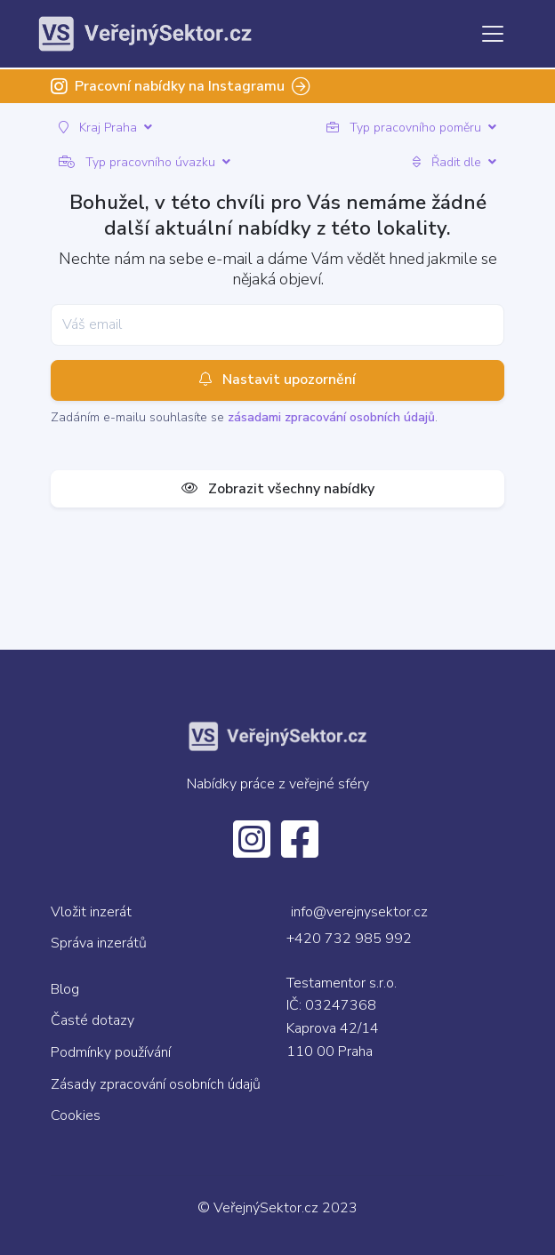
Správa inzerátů (99, 943)
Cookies (76, 1115)
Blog (65, 989)
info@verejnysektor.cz (359, 912)
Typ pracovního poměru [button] (411, 127)
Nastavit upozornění (277, 380)
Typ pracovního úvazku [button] (144, 162)
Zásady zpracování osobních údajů (156, 1084)
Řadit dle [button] (454, 162)
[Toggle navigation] (493, 34)
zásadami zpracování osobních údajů (331, 417)
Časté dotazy (92, 1020)
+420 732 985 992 (349, 938)
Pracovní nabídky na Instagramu (180, 86)
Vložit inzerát (91, 912)
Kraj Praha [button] (105, 127)
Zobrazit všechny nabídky (277, 489)
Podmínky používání (111, 1052)
